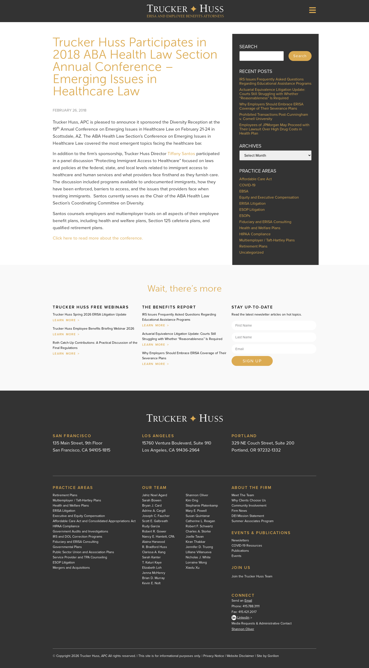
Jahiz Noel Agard (154, 495)
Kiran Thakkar (195, 542)
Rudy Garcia (151, 526)
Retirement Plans (253, 246)
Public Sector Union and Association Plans (83, 552)
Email (248, 600)
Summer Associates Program (252, 521)
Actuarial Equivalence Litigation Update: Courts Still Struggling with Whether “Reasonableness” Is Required (272, 94)
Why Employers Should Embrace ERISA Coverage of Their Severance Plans (271, 106)
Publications (240, 550)
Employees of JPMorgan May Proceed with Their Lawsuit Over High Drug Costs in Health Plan (274, 129)
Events (236, 556)
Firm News (239, 510)
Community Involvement (249, 505)
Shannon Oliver (197, 495)
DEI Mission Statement (248, 516)
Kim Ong (192, 500)
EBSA (244, 191)
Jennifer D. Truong (199, 547)
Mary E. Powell (196, 510)
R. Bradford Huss (154, 547)
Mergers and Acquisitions (71, 567)
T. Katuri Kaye (152, 562)
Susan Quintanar (198, 516)
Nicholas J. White (198, 557)
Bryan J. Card (152, 505)
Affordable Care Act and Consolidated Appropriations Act (94, 521)
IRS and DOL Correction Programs (77, 536)
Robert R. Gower (154, 531)
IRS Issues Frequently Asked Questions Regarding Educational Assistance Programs (275, 81)
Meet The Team (243, 495)
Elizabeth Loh (152, 567)
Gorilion (273, 655)
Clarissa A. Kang (153, 552)
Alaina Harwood (153, 542)
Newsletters (240, 540)
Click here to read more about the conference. (98, 238)
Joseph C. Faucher (156, 516)
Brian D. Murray (153, 578)
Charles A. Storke (198, 531)
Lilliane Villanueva (198, 552)
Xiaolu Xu (193, 567)
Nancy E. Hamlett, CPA (158, 536)
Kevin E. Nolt (151, 583)
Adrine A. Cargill (153, 510)
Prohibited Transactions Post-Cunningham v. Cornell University (273, 116)
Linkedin (240, 617)
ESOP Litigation (252, 209)
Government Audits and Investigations (80, 531)
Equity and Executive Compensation (269, 197)
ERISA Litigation (252, 203)
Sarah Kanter (151, 557)
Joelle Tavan (195, 536)
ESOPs (244, 215)
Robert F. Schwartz (199, 526)
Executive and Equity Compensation (79, 516)
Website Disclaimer (240, 655)
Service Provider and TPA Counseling (80, 557)
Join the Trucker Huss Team (252, 576)
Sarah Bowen (151, 500)
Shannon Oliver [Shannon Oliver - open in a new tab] (243, 629)
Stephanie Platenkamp (202, 505)
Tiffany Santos (181, 153)
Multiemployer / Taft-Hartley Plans (267, 240)
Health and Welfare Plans (259, 228)
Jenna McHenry (153, 573)
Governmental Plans (67, 547)
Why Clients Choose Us (249, 500)
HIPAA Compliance (255, 234)
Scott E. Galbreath (155, 521)
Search (300, 56)
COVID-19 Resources (247, 545)
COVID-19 (247, 185)
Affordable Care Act (255, 179)
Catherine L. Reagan (200, 521)
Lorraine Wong (196, 562)
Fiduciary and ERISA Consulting (265, 221)
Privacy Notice (213, 655)
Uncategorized (251, 252)
